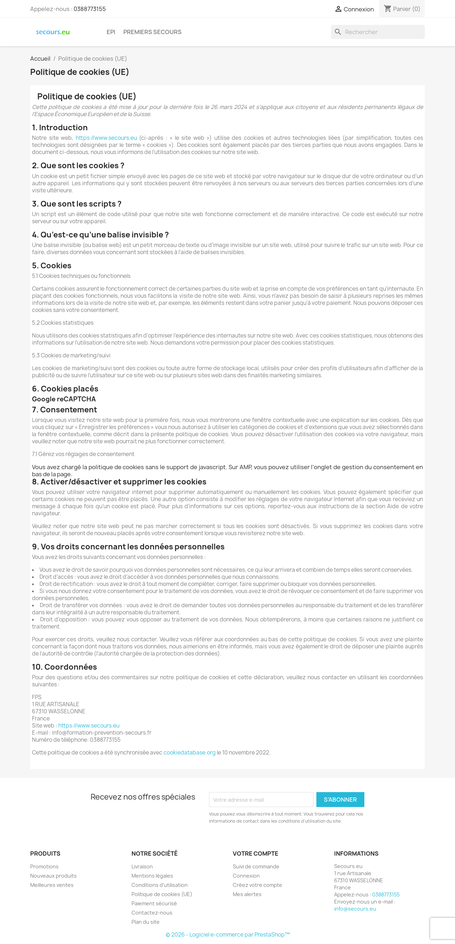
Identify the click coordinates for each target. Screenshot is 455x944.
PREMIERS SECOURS (152, 32)
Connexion (246, 875)
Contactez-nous (152, 912)
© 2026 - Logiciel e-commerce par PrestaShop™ (228, 934)
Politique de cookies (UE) (162, 894)
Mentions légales (152, 875)
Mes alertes (247, 894)
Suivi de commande (256, 866)
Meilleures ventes (52, 885)
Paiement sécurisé (154, 903)
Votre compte (255, 853)
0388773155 (90, 9)
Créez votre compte (257, 885)
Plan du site (146, 921)
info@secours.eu (355, 908)
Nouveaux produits (53, 875)
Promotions (44, 866)
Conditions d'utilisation (160, 885)
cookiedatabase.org (190, 752)
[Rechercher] (378, 32)
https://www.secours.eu (106, 138)
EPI (111, 32)
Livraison (142, 866)
